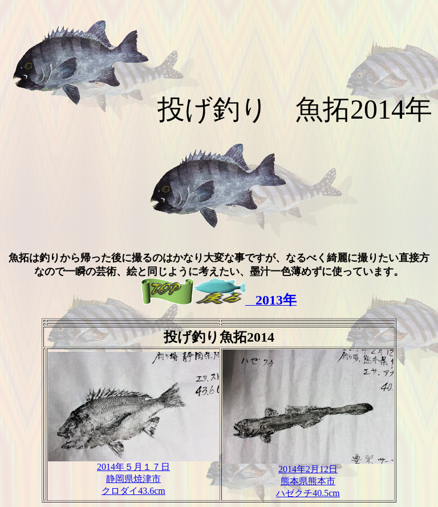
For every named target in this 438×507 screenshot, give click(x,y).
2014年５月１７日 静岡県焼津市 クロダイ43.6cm (133, 474)
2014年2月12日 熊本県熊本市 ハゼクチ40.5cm (308, 477)
